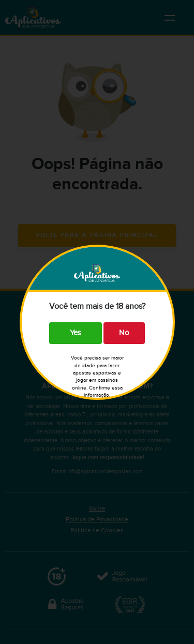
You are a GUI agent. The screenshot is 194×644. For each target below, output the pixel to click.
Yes (75, 332)
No (124, 332)
